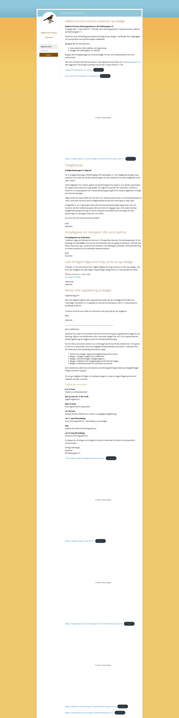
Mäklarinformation (49, 32)
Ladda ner (98, 70)
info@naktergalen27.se (131, 62)
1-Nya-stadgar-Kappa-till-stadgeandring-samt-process (85, 458)
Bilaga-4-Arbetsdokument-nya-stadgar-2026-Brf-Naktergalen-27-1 (89, 713)
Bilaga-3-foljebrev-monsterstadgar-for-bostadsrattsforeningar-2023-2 (90, 706)
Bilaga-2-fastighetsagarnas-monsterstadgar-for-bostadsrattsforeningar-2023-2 (94, 624)
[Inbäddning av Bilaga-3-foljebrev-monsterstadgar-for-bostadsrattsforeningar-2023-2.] (103, 665)
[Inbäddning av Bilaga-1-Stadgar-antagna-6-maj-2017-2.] (103, 499)
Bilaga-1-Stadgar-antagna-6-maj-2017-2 (79, 541)
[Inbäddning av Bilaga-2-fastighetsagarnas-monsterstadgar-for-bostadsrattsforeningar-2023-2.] (103, 582)
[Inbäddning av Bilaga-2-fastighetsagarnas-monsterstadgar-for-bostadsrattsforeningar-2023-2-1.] (103, 117)
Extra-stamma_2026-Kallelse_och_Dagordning (82, 76)
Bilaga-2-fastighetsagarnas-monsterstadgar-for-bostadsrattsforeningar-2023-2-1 (94, 159)
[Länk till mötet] (74, 277)
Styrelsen (49, 37)
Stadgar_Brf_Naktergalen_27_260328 (78, 70)
